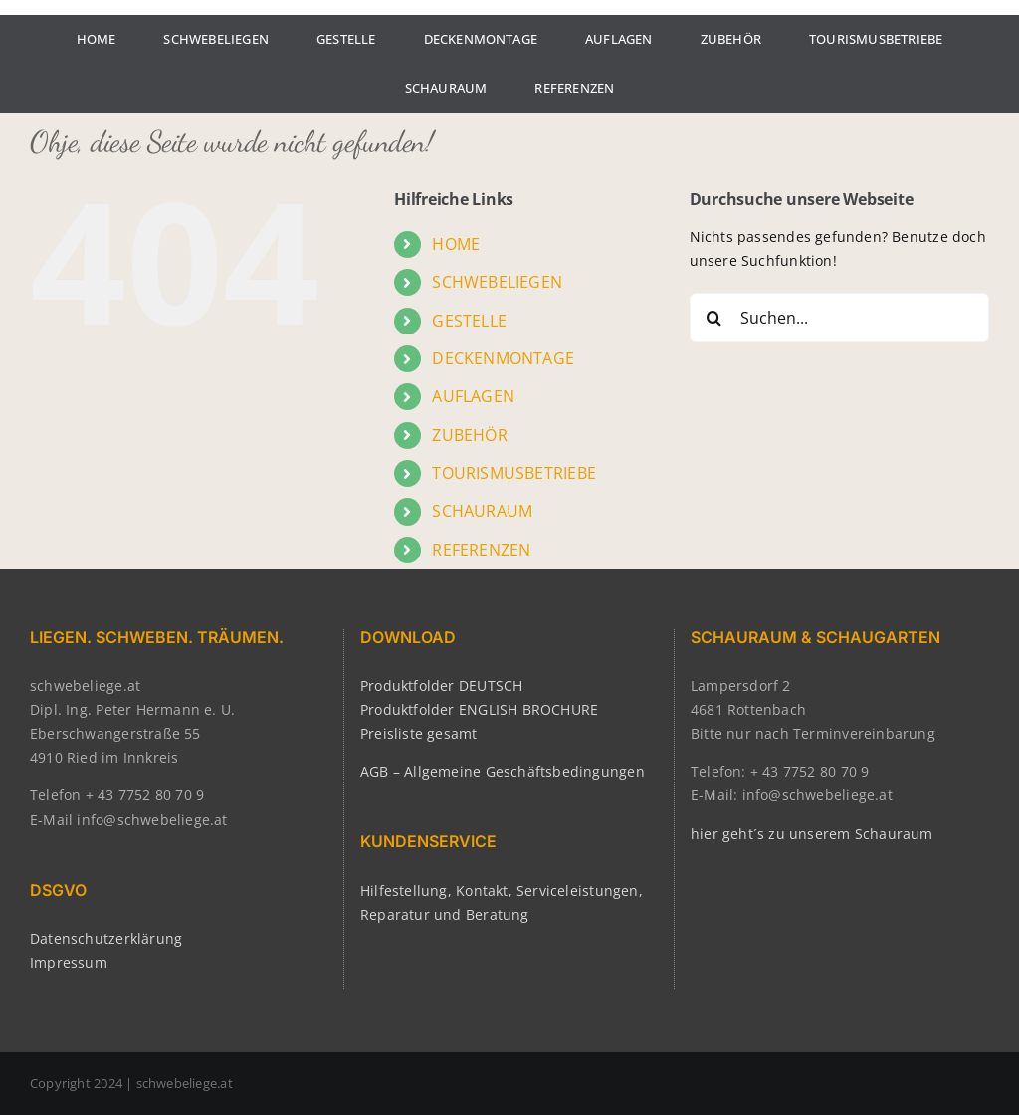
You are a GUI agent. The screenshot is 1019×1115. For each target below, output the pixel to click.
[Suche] (714, 317)
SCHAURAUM (482, 511)
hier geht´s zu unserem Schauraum (812, 833)
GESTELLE (469, 321)
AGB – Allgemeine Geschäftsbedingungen (502, 771)
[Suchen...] (839, 317)
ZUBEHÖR (469, 435)
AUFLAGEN (473, 396)
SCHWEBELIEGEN (497, 282)
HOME (456, 244)
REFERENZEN (481, 549)
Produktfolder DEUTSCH (441, 685)
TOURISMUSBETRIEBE (514, 473)
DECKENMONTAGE (503, 358)
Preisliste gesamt (419, 733)
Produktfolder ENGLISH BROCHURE (479, 709)
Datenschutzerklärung (106, 938)
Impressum (68, 962)
